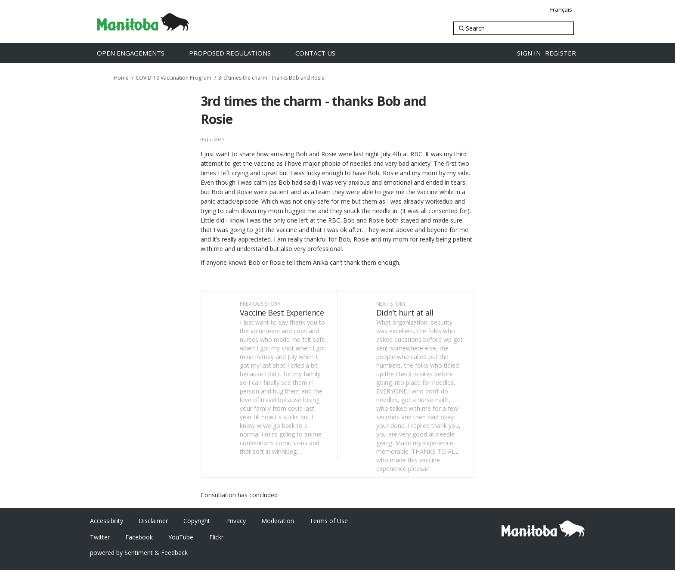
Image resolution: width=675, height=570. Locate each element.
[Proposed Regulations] (239, 53)
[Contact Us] (324, 53)
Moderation (277, 521)
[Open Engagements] (140, 53)
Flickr (216, 537)
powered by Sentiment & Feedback (139, 552)
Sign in (529, 53)
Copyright (196, 521)
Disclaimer (153, 521)
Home (121, 77)
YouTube (180, 537)
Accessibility (106, 521)
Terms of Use (329, 521)
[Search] (513, 28)
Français (561, 9)
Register (560, 53)
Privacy (236, 521)
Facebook (139, 537)
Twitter (100, 537)
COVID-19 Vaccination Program (173, 77)
